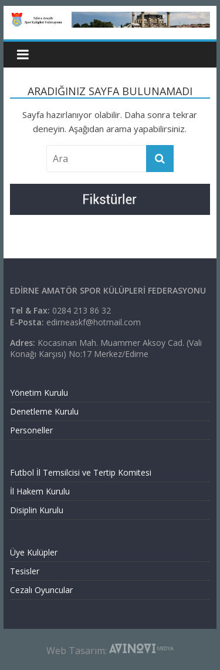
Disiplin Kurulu (36, 510)
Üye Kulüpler (33, 552)
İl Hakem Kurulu (40, 491)
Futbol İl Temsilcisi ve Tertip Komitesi (80, 472)
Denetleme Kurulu (44, 411)
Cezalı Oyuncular (41, 589)
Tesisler (24, 571)
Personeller (31, 430)
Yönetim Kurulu (39, 392)
